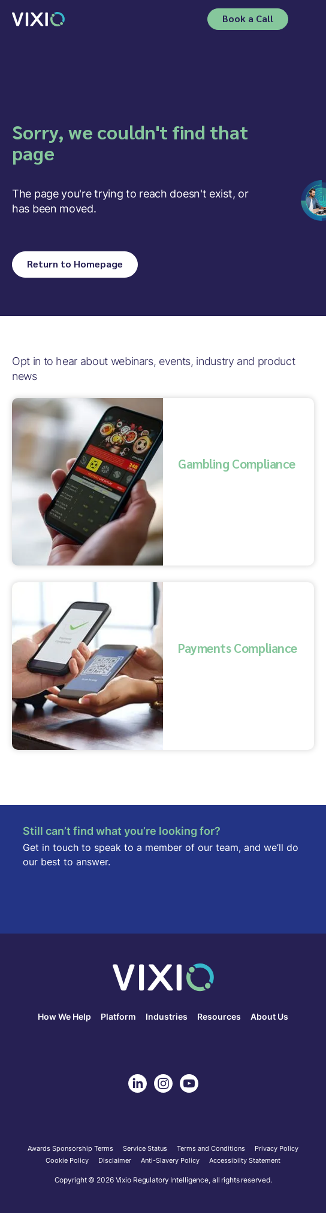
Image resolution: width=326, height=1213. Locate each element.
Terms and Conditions (211, 1149)
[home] (38, 19)
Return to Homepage (75, 263)
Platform (118, 1017)
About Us (269, 1017)
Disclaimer (114, 1161)
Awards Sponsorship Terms (70, 1149)
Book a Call (247, 18)
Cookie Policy (67, 1161)
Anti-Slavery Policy (170, 1161)
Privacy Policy (276, 1149)
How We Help (64, 1017)
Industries (167, 1017)
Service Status (145, 1149)
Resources (219, 1017)
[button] (306, 19)
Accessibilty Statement (244, 1161)
